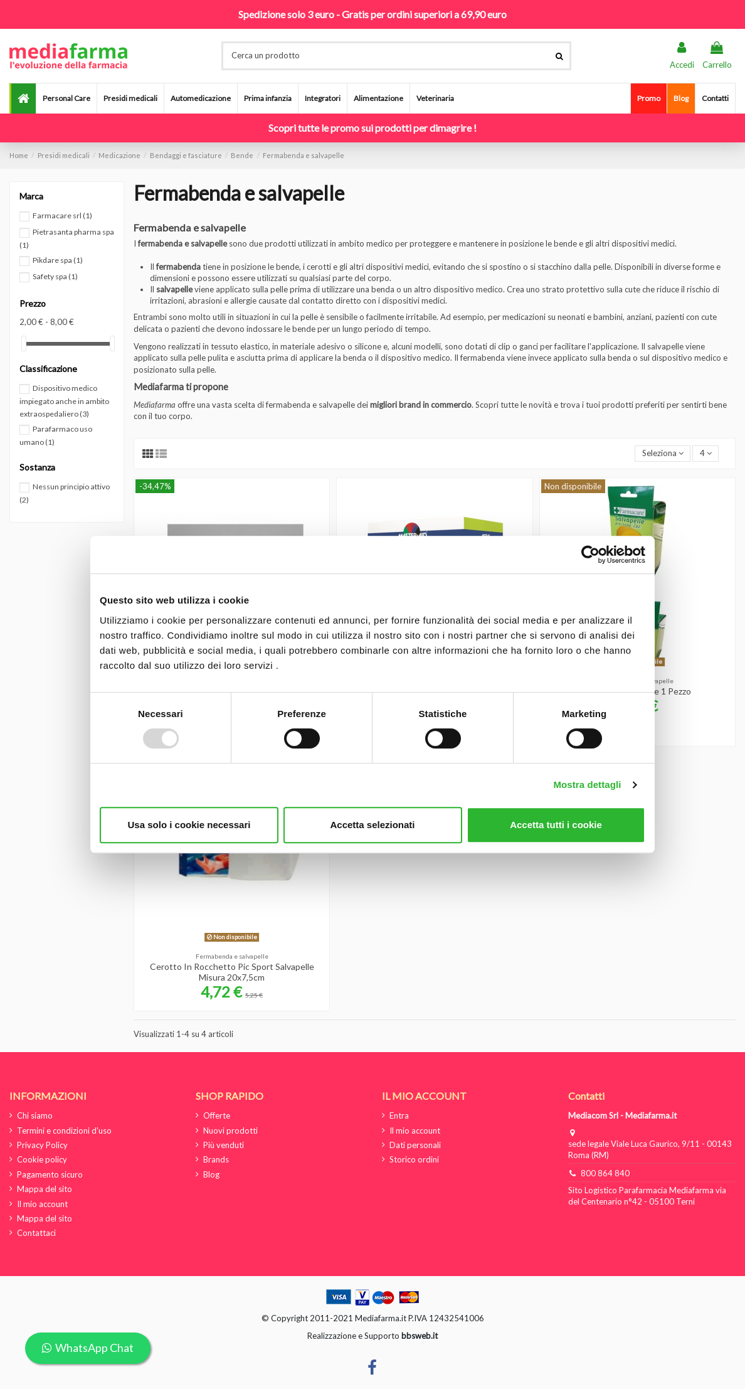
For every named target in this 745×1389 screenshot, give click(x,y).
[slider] (23, 343)
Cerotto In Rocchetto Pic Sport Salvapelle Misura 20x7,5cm (232, 971)
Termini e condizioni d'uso (64, 1131)
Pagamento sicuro (50, 1174)
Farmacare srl (62, 215)
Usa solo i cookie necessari (189, 824)
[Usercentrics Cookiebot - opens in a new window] (590, 554)
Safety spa (55, 276)
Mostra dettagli (587, 784)
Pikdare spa (58, 260)
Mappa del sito (44, 1189)
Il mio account (42, 1204)
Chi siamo (35, 1115)
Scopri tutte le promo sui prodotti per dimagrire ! (372, 128)
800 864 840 (605, 1173)
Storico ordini (414, 1159)
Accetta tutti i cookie (556, 824)
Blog (211, 1174)
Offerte (216, 1115)
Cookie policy (42, 1159)
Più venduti (223, 1145)
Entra (399, 1115)
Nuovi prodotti (230, 1131)
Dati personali (415, 1145)
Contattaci (36, 1233)
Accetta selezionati (372, 824)
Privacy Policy (42, 1145)
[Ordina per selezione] (662, 453)
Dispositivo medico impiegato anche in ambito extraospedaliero (64, 400)
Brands (216, 1159)
